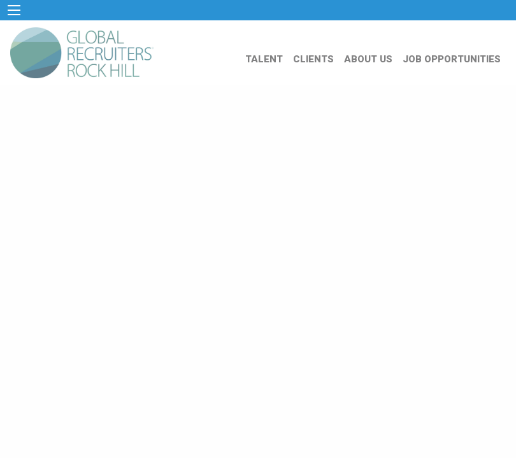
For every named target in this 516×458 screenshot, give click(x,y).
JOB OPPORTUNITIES (452, 59)
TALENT (264, 59)
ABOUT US (368, 59)
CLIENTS (313, 59)
